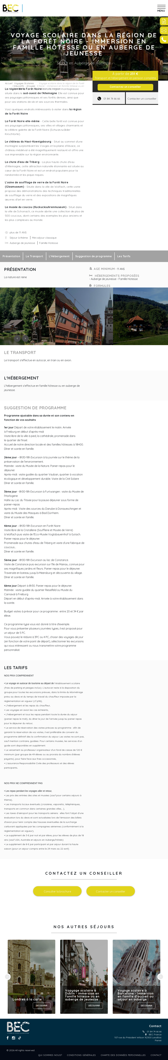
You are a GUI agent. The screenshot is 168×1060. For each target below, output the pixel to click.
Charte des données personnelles (123, 1055)
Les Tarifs (123, 256)
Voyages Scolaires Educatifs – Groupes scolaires (24, 86)
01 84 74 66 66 (154, 1031)
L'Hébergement (59, 256)
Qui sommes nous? (50, 1055)
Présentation (11, 256)
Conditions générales (81, 1055)
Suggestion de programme (93, 256)
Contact (156, 1055)
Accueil (8, 83)
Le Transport (34, 256)
